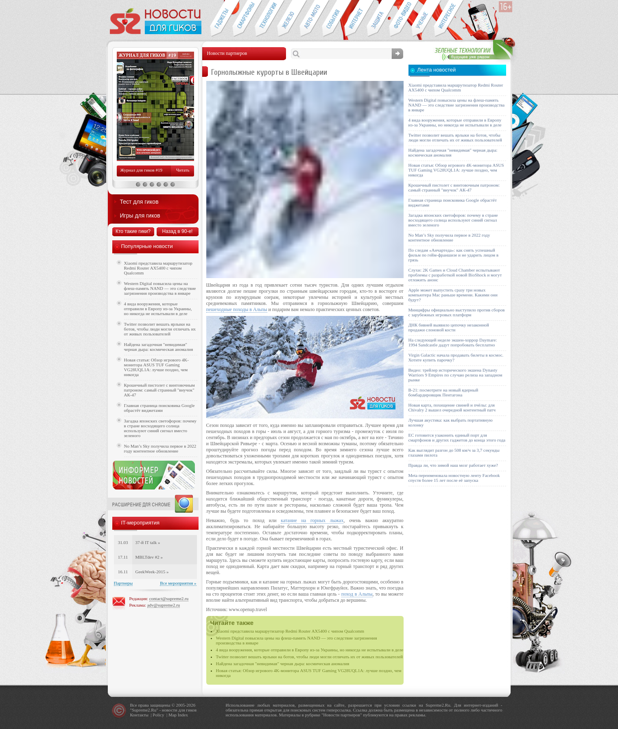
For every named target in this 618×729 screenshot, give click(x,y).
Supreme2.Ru (144, 709)
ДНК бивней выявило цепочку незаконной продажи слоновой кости (448, 327)
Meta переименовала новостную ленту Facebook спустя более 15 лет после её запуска (454, 478)
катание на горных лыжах (312, 520)
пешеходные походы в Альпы (236, 309)
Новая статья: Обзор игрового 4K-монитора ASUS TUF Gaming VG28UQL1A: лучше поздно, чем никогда (156, 367)
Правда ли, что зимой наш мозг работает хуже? (453, 465)
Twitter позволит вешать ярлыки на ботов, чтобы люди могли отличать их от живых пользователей (309, 656)
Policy (158, 714)
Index (183, 714)
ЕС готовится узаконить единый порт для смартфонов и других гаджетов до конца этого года (457, 437)
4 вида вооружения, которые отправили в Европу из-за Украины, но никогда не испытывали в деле (310, 649)
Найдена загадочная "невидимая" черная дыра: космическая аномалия (282, 663)
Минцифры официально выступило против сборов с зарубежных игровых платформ (456, 312)
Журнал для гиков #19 (141, 170)
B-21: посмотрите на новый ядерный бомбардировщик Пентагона (443, 392)
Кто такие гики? (133, 231)
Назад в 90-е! (177, 231)
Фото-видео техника (400, 18)
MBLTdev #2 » (149, 557)
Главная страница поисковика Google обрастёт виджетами (159, 408)
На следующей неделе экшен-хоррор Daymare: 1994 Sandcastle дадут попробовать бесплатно (452, 342)
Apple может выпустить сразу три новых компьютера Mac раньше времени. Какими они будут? (453, 294)
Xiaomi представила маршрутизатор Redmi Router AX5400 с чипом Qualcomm (290, 631)
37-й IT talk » (147, 542)
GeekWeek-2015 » (152, 571)
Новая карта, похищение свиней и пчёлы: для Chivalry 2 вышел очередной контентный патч (452, 407)
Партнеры (123, 583)
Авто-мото (310, 18)
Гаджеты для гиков (221, 18)
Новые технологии (266, 18)
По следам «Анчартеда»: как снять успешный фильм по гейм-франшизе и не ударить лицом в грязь (453, 255)
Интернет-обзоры (355, 18)
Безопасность (378, 18)
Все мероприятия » (178, 583)
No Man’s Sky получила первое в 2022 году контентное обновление (160, 448)
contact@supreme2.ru (169, 598)
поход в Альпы (357, 594)
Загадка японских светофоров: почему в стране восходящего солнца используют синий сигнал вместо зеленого (160, 428)
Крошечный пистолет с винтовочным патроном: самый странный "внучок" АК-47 (159, 390)
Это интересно (449, 18)
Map (172, 714)
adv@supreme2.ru (163, 605)
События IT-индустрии (333, 18)
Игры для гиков (140, 215)
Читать (182, 170)
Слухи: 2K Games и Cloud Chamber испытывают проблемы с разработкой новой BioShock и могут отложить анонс (455, 275)
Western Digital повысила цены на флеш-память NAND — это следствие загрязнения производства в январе (160, 288)
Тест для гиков (139, 201)
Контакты (139, 714)
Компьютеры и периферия (288, 18)
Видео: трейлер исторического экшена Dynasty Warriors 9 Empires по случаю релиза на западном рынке (455, 375)
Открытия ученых (422, 18)
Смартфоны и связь (243, 18)
